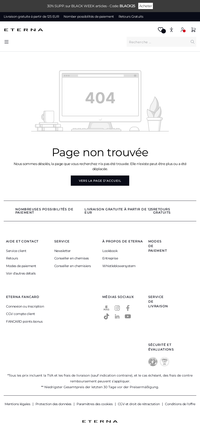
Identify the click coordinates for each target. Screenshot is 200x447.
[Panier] (193, 30)
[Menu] (6, 41)
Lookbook (109, 251)
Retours (12, 258)
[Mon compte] (182, 29)
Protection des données (53, 404)
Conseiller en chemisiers (72, 266)
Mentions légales (18, 404)
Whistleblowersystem (119, 266)
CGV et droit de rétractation (139, 404)
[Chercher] (192, 41)
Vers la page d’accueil (100, 180)
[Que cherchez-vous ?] (158, 42)
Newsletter (62, 251)
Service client (16, 251)
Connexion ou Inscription (25, 306)
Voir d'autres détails (21, 273)
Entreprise (110, 258)
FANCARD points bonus (24, 321)
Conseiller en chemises (71, 258)
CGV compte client (20, 314)
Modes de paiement (21, 266)
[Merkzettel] (160, 31)
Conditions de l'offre (180, 404)
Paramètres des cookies (95, 404)
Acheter (145, 6)
